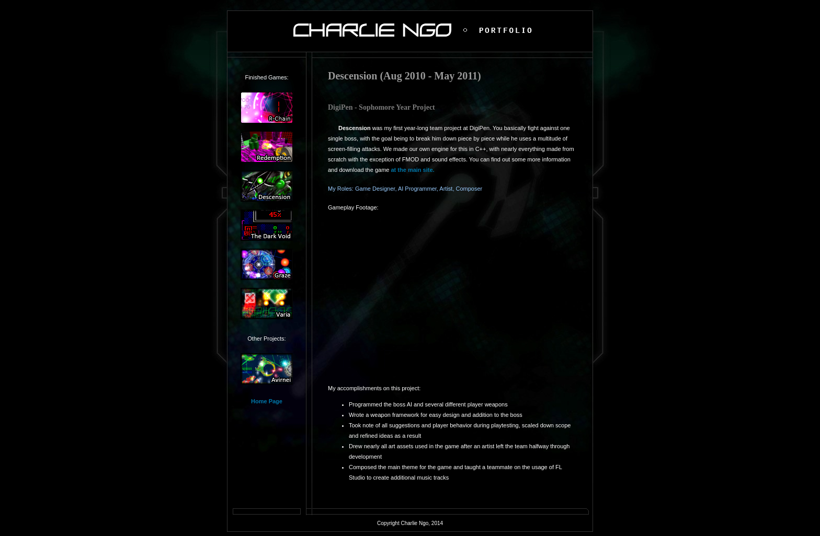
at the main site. (412, 170)
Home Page (266, 401)
